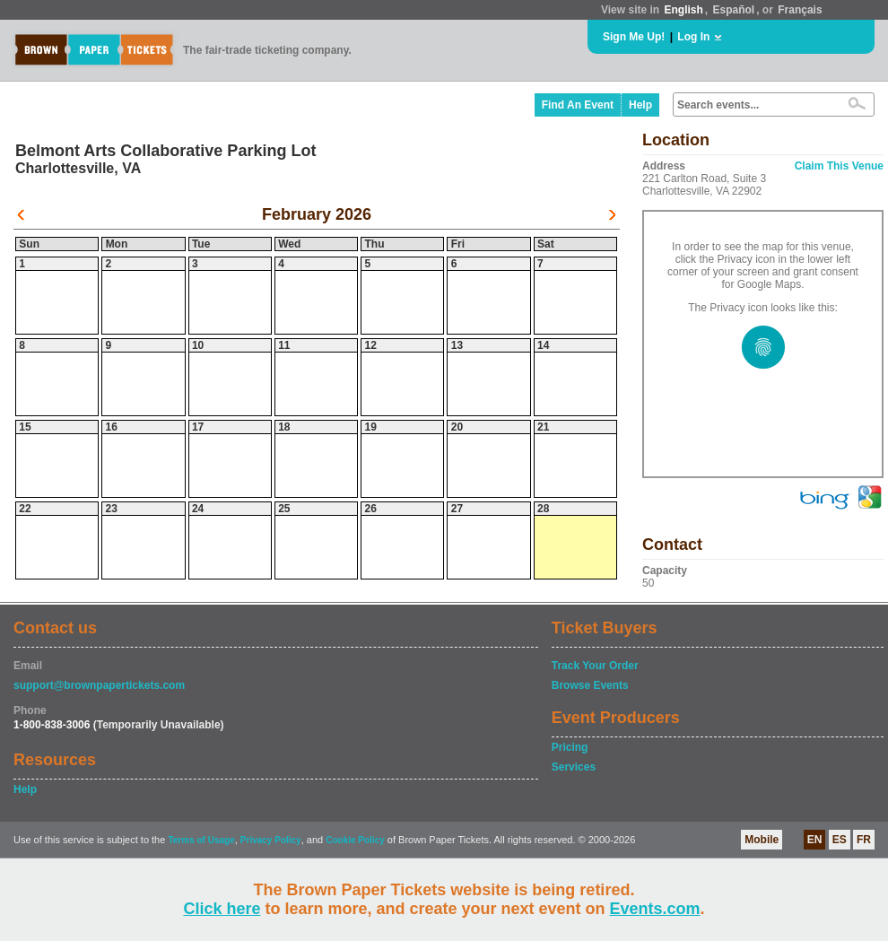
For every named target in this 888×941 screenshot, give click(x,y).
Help (640, 105)
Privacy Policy (270, 840)
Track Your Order (595, 665)
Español (734, 10)
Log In (693, 36)
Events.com (655, 909)
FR (864, 839)
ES (839, 839)
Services (574, 767)
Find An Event (578, 105)
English (683, 10)
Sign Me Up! (634, 36)
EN (815, 839)
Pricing (570, 747)
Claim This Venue (839, 166)
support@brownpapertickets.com (99, 685)
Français (800, 10)
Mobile (761, 839)
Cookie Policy (355, 840)
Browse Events (590, 685)
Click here (221, 909)
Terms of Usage (201, 840)
